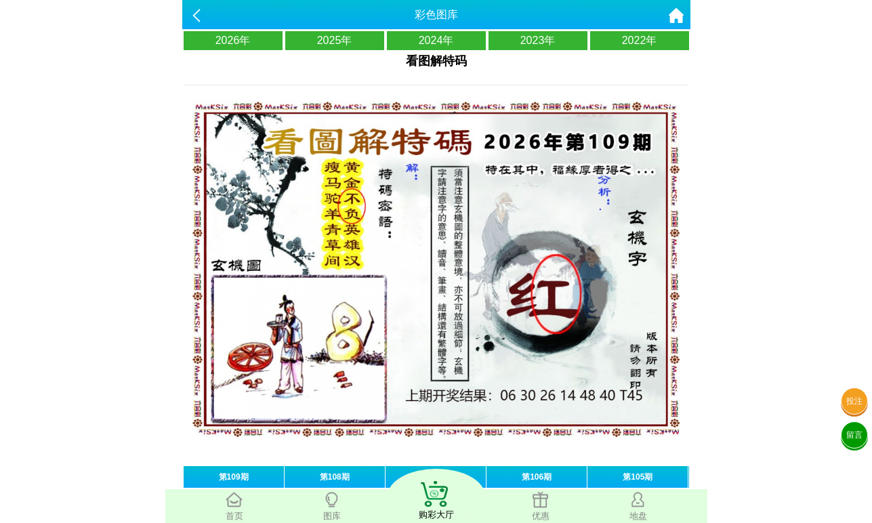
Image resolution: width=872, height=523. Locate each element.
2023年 (538, 40)
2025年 (334, 40)
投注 (854, 401)
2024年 (436, 40)
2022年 (639, 40)
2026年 (233, 40)
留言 (854, 435)
